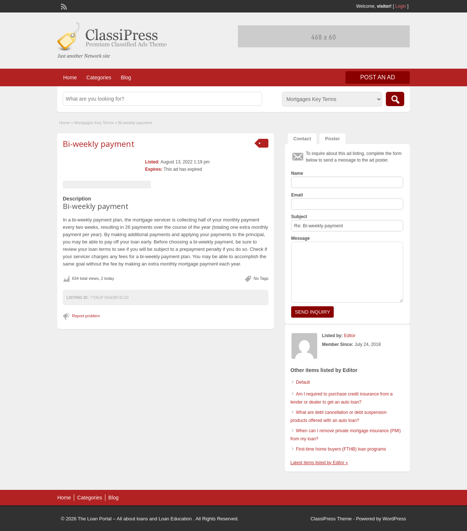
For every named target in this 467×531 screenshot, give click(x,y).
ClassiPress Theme (331, 518)
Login (400, 6)
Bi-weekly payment (98, 143)
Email (297, 195)
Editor (349, 335)
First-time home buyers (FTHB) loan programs (341, 449)
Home (70, 77)
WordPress (394, 518)
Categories (98, 77)
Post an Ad (377, 77)
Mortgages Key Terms (94, 122)
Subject (299, 216)
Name (297, 173)
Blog (126, 77)
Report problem (86, 316)
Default (303, 382)
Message (300, 238)
